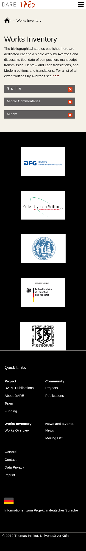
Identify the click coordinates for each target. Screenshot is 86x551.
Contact (11, 459)
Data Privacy (14, 467)
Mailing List (54, 438)
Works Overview (17, 430)
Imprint (10, 475)
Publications (54, 395)
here (56, 76)
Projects (51, 388)
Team (9, 403)
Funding (11, 411)
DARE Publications (19, 388)
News (49, 430)
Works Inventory (18, 424)
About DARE (14, 395)
